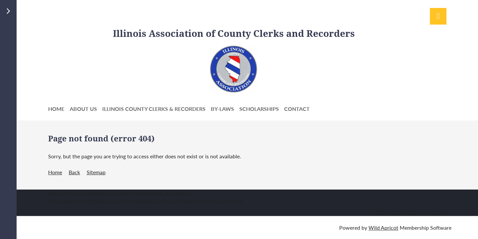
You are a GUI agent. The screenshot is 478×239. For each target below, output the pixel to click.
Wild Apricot (383, 227)
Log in (438, 16)
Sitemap (96, 172)
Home (55, 172)
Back (74, 172)
